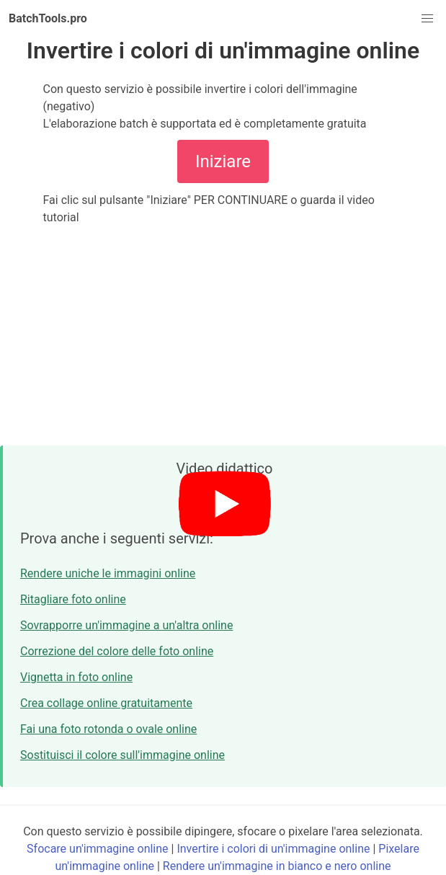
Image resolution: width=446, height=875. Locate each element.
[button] (427, 18)
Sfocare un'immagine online (98, 849)
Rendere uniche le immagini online (107, 573)
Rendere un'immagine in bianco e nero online (277, 866)
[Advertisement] (223, 336)
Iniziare (223, 161)
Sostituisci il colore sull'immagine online (122, 755)
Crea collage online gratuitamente (106, 703)
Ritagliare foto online (73, 599)
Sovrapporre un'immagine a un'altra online (126, 625)
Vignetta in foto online (76, 677)
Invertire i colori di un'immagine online (273, 849)
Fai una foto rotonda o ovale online (108, 729)
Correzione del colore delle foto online (116, 651)
